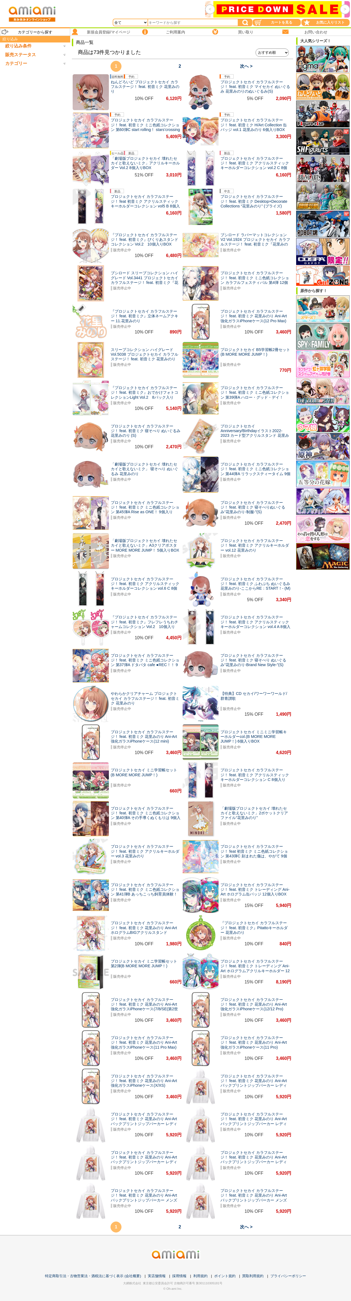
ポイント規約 (225, 1276)
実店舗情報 (157, 1276)
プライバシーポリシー (288, 1276)
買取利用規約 (253, 1276)
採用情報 (179, 1276)
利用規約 (200, 1276)
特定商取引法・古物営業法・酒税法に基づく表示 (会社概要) (93, 1276)
